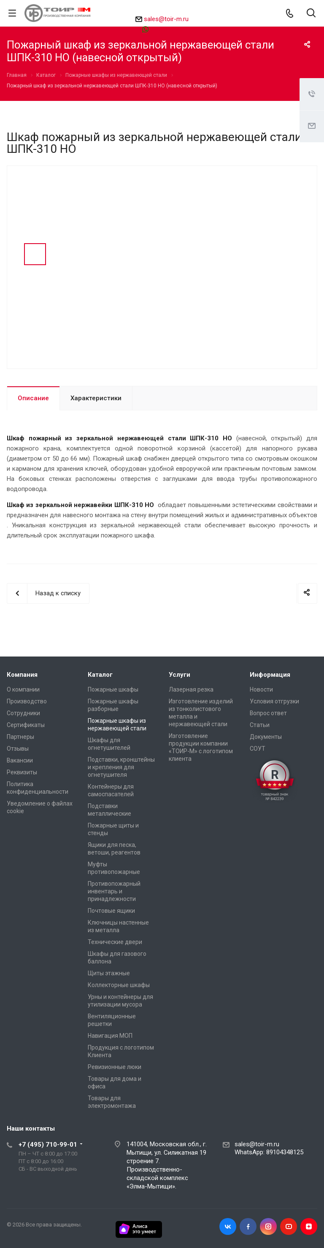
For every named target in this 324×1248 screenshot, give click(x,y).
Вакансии (20, 760)
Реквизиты (22, 772)
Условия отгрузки (274, 701)
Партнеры (20, 736)
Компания (22, 674)
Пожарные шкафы (113, 689)
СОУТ (257, 748)
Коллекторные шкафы (119, 985)
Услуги (179, 674)
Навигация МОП (110, 1035)
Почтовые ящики (111, 910)
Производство (27, 701)
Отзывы (18, 748)
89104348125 (166, 29)
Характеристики (96, 398)
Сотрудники (23, 713)
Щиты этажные (109, 973)
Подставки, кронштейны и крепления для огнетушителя (121, 767)
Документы (266, 736)
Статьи (260, 725)
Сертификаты (26, 725)
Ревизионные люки (114, 1067)
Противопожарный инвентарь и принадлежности (114, 891)
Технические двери (115, 942)
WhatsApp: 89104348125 (269, 1152)
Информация (270, 674)
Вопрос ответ (268, 713)
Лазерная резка (191, 689)
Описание (33, 398)
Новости (261, 689)
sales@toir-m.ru (166, 19)
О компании (23, 689)
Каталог (100, 674)
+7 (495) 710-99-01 (48, 1144)
